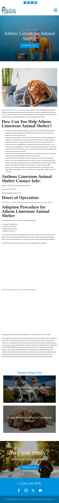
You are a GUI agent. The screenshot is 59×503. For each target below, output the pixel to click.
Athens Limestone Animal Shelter (20, 110)
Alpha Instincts (41, 334)
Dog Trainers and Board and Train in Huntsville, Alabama (19, 289)
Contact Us (29, 45)
